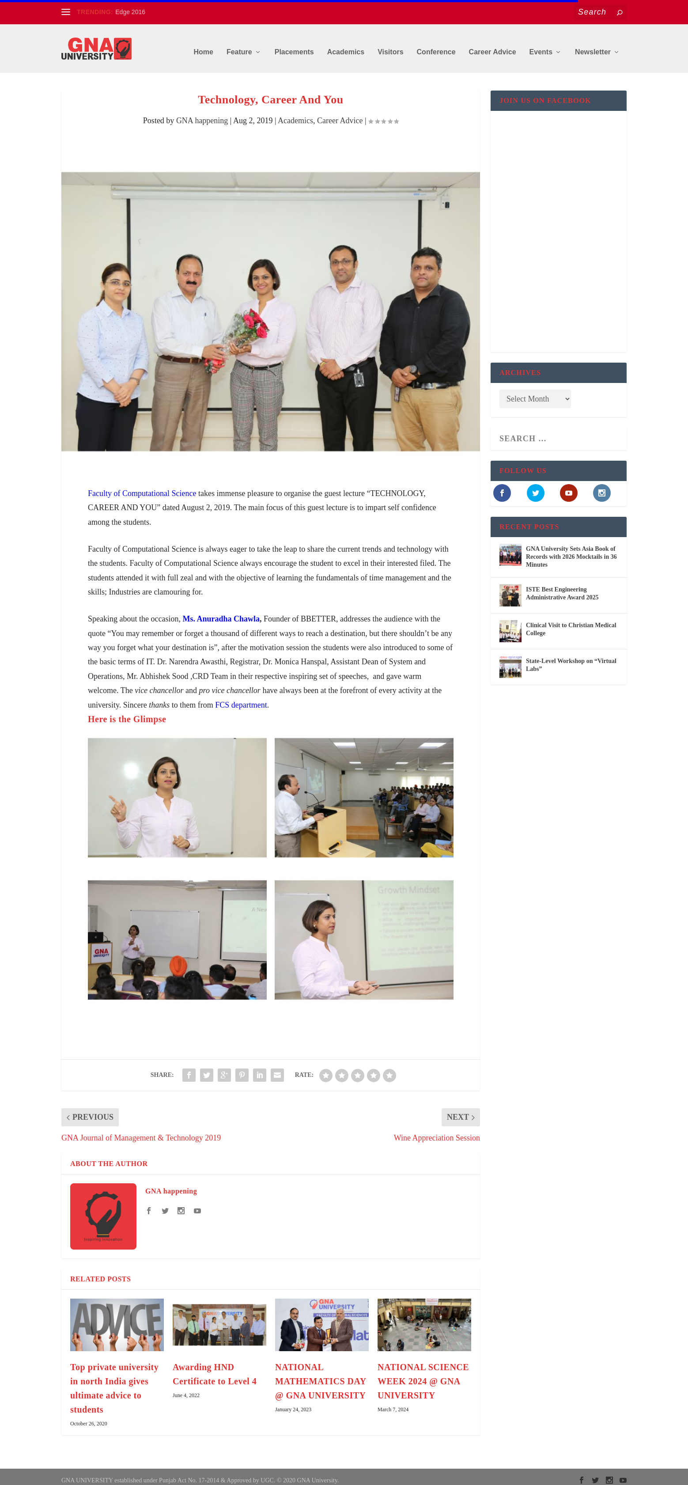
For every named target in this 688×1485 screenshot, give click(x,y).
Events (540, 45)
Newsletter (593, 45)
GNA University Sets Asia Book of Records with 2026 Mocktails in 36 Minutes (571, 550)
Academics (346, 45)
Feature (239, 45)
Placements (294, 45)
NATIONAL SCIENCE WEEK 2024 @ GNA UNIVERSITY (423, 1374)
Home (203, 45)
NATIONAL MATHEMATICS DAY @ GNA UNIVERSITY (320, 1374)
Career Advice (492, 45)
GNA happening (202, 114)
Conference (436, 45)
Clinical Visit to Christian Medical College (571, 622)
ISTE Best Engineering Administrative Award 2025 (562, 586)
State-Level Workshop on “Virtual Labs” (571, 658)
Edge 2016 (130, 11)
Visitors (390, 45)
